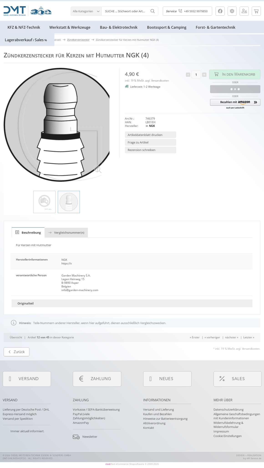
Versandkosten (160, 80)
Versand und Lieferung (158, 409)
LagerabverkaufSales (26, 39)
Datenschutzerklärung (228, 409)
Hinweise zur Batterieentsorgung (165, 419)
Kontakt (148, 428)
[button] (86, 11)
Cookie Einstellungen (227, 436)
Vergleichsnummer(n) (66, 232)
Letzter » (248, 347)
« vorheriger (212, 347)
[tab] (28, 232)
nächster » (231, 347)
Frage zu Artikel (138, 142)
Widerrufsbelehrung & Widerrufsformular (228, 425)
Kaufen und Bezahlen (157, 414)
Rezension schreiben (141, 150)
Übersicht (16, 347)
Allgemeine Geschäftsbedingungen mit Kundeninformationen (236, 416)
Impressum (221, 431)
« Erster (195, 347)
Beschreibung (28, 232)
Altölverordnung (154, 423)
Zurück (16, 361)
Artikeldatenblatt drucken (145, 135)
